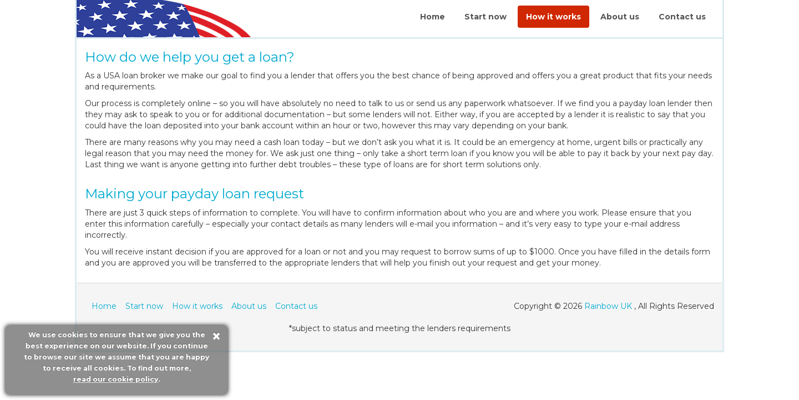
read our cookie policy (115, 379)
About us (619, 17)
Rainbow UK (608, 306)
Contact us (682, 17)
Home (432, 17)
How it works (553, 17)
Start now (485, 17)
